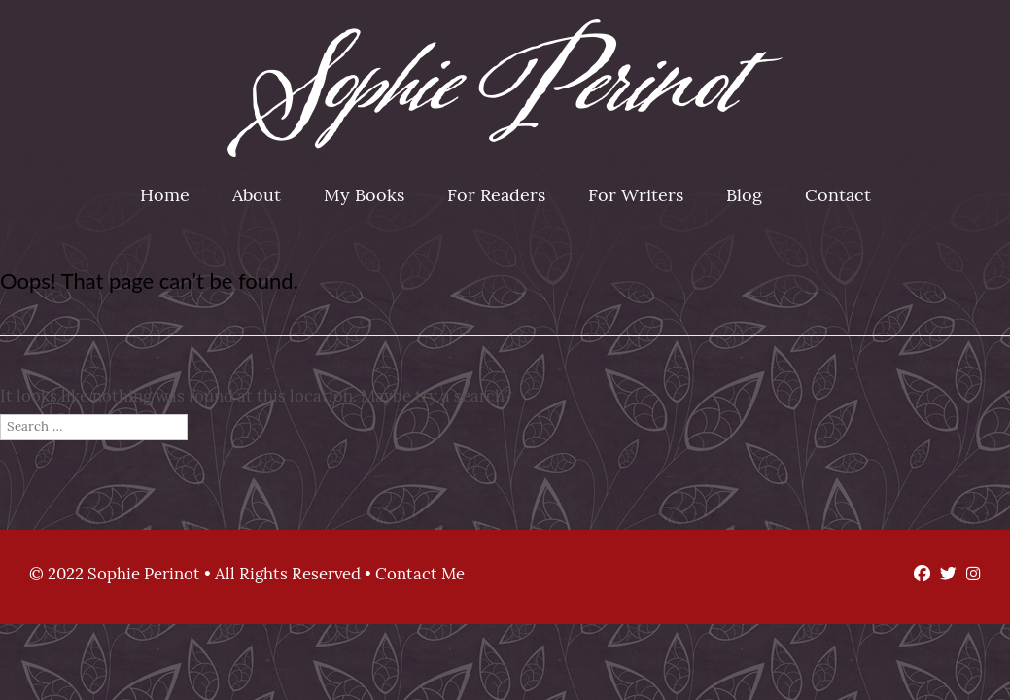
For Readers (496, 197)
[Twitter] (943, 575)
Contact (838, 197)
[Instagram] (969, 575)
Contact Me (420, 575)
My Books (364, 197)
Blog (744, 197)
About (256, 197)
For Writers (635, 197)
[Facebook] (917, 575)
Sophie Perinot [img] (505, 88)
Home (165, 197)
